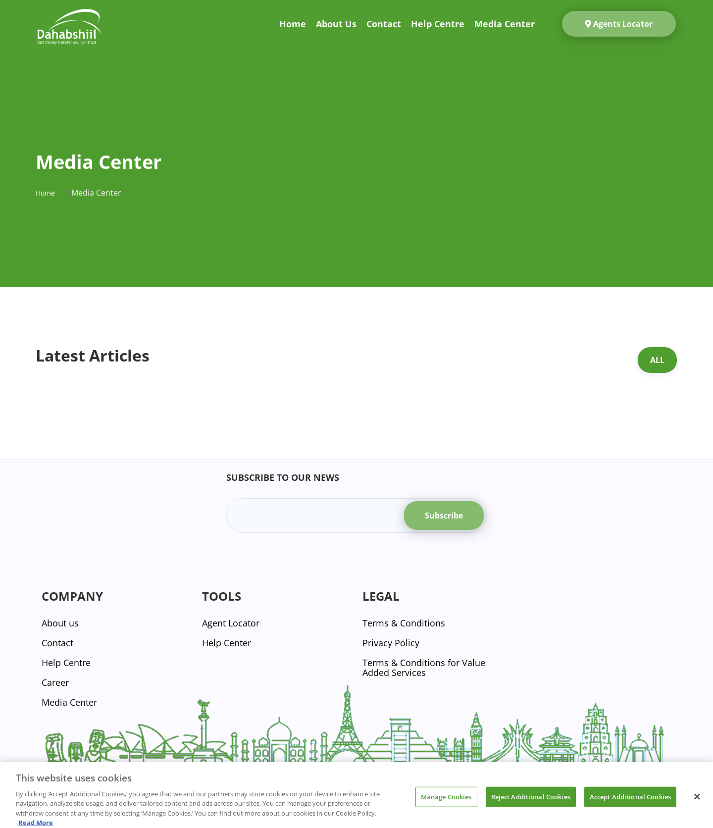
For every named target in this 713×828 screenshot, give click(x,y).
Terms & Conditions (403, 623)
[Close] (697, 801)
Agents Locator (619, 23)
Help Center (226, 643)
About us (336, 24)
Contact (383, 24)
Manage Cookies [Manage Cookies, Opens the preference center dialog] (446, 801)
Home (292, 24)
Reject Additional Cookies (530, 801)
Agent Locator (230, 623)
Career (55, 682)
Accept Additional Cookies (630, 801)
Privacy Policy (390, 643)
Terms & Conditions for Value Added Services (423, 667)
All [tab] (657, 360)
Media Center (504, 24)
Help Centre (437, 24)
